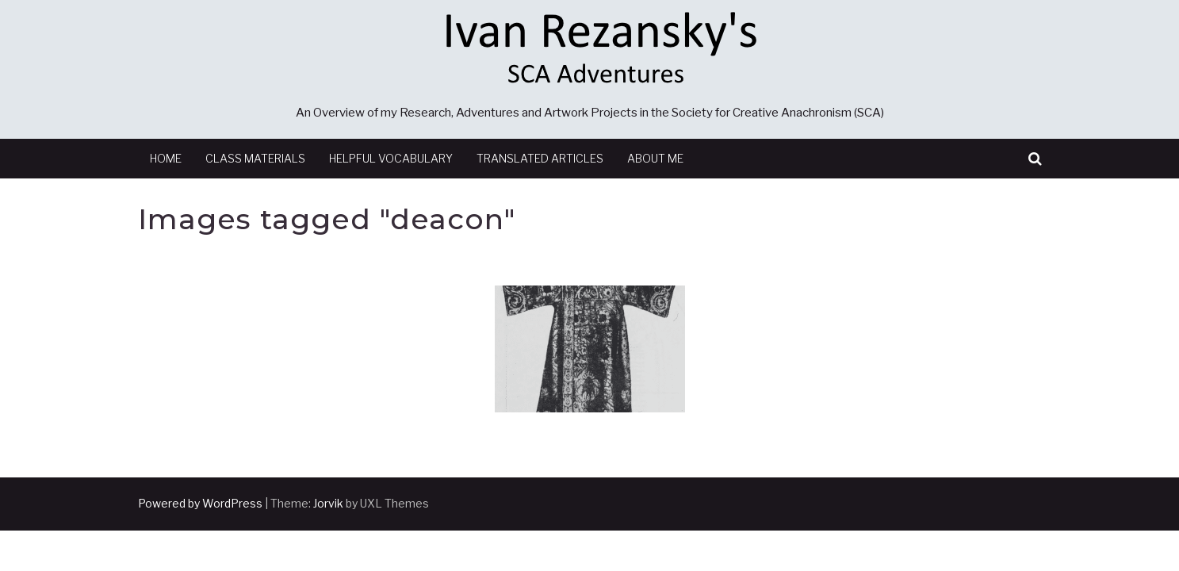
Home (166, 158)
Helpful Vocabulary (391, 158)
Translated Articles (540, 158)
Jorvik (328, 503)
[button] (1035, 159)
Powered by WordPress (200, 503)
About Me (655, 158)
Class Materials (255, 158)
